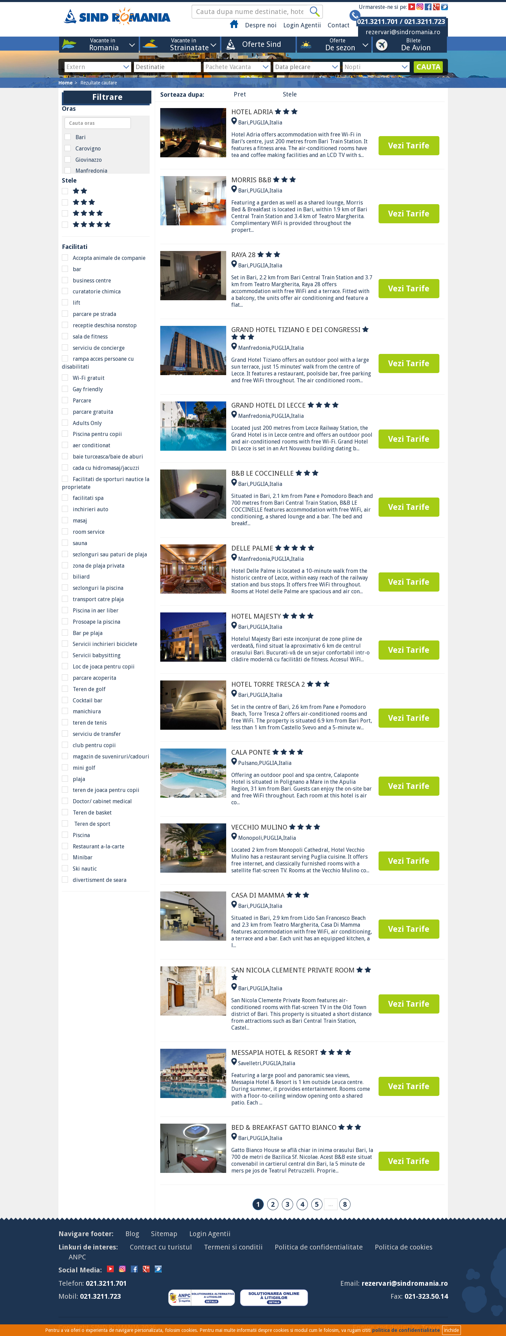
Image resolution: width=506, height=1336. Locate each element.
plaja (73, 779)
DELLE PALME (272, 548)
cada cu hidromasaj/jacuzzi (100, 467)
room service (83, 531)
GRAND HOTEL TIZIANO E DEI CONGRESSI (300, 333)
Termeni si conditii (233, 1247)
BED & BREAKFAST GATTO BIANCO (296, 1127)
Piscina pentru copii (92, 434)
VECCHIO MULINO (275, 827)
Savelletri (249, 1063)
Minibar (77, 857)
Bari (75, 137)
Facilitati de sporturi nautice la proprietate (105, 483)
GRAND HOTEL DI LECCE (285, 405)
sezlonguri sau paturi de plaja (104, 554)
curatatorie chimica (91, 291)
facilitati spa (83, 497)
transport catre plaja (93, 599)
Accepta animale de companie (104, 257)
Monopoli (250, 838)
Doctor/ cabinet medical (97, 801)
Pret (240, 94)
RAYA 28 (255, 255)
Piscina (76, 835)
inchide (451, 1330)
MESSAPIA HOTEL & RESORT (291, 1052)
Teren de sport (86, 823)
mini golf (78, 767)
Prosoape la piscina (91, 621)
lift (71, 302)
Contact (339, 25)
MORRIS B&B (263, 180)
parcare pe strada (89, 313)
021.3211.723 (100, 1296)
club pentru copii (89, 745)
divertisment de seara (94, 879)
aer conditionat (86, 445)
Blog (132, 1234)
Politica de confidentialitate (319, 1247)
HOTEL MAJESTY (272, 616)
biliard (76, 576)
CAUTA (428, 67)
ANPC (77, 1257)
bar (71, 269)
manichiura (81, 711)
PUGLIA (259, 122)
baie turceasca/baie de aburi (102, 456)
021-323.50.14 (426, 1296)
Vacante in (102, 44)
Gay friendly (82, 389)
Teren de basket (87, 812)
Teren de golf (84, 689)
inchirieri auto (85, 509)
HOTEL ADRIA (264, 112)
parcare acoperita (89, 677)
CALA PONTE (267, 752)
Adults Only (82, 423)
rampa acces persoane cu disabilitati (98, 362)
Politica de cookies (404, 1247)
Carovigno (83, 148)
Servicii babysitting (91, 655)
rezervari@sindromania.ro (403, 32)
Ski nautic (79, 868)
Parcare (76, 400)
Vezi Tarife (408, 145)
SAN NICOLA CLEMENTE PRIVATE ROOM (301, 973)
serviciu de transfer (91, 733)
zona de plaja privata (93, 565)
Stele (290, 94)
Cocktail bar (82, 700)
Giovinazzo (83, 159)
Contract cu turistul (161, 1247)
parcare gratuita (87, 411)
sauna (74, 543)
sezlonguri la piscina (92, 587)
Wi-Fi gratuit (83, 377)
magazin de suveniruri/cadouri (105, 756)
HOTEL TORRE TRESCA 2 (280, 684)
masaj (74, 520)
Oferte (337, 44)
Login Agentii (302, 25)
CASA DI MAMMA (270, 895)
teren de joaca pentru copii (100, 789)
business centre (86, 280)
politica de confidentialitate (406, 1330)
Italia (276, 122)
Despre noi (260, 25)
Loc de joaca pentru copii (98, 666)
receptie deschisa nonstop (99, 325)
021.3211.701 (106, 1283)
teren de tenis (84, 722)
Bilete (413, 44)
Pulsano (248, 763)
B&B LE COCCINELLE (274, 473)
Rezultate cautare (98, 82)
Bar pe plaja (82, 633)
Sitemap (164, 1234)
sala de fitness (85, 336)
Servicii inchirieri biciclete (99, 643)
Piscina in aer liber (90, 610)
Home (65, 82)
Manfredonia (86, 170)
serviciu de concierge (93, 347)
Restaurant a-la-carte (93, 846)
